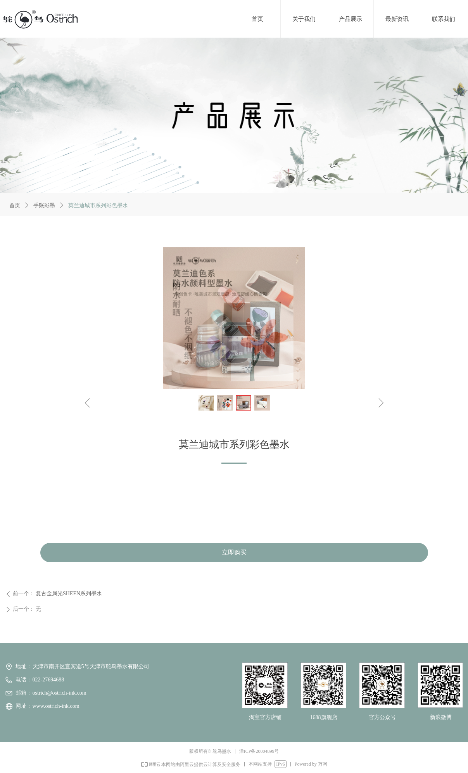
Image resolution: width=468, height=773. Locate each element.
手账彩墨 (44, 205)
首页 (14, 205)
